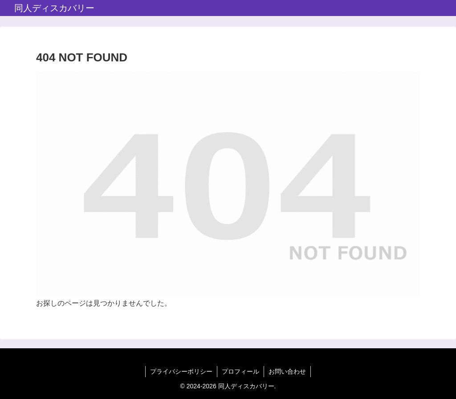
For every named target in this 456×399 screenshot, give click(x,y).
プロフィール (240, 371)
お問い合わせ (287, 371)
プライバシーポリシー (181, 371)
